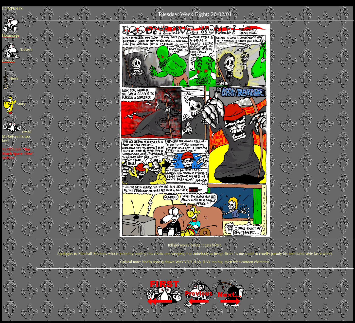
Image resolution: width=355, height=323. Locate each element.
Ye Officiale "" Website (18, 153)
